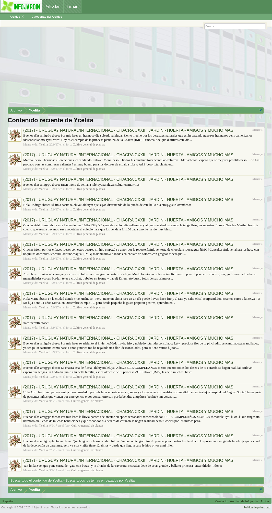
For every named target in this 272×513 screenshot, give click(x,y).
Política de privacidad (256, 507)
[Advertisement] (136, 69)
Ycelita (43, 144)
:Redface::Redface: (36, 323)
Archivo (17, 16)
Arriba (265, 501)
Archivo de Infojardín (244, 501)
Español (8, 501)
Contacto (221, 501)
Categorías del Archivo (47, 16)
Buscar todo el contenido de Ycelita (36, 480)
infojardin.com (40, 507)
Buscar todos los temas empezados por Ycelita (100, 480)
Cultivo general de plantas (89, 144)
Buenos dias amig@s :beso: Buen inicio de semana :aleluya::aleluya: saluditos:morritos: (81, 184)
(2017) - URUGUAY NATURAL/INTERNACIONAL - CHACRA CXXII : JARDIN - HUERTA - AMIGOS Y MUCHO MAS (128, 130)
